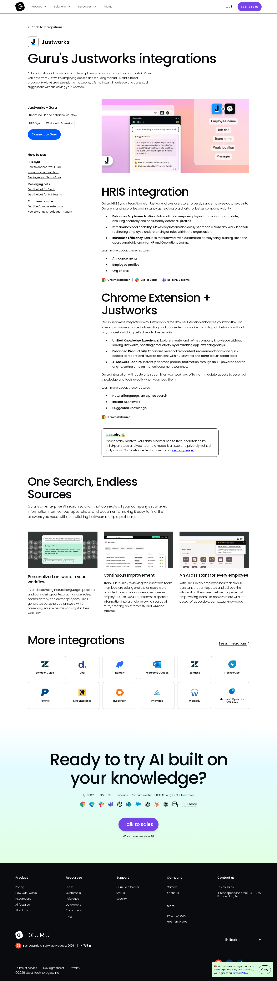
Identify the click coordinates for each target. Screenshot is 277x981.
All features (22, 905)
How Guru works (26, 893)
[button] (39, 6)
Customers (73, 893)
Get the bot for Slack (41, 189)
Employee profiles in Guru (44, 177)
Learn (69, 887)
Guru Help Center (127, 887)
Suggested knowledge (129, 408)
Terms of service (26, 968)
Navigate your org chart (43, 172)
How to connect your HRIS (44, 167)
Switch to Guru (176, 916)
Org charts (120, 271)
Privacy (75, 968)
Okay (264, 969)
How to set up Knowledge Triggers (50, 212)
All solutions (23, 910)
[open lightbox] (175, 136)
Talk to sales (249, 7)
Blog (69, 916)
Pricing (108, 6)
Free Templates (177, 921)
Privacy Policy (240, 973)
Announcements (125, 258)
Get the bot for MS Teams (45, 194)
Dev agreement (53, 968)
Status (120, 893)
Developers (73, 905)
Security (121, 899)
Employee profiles (125, 264)
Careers (172, 887)
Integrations (23, 899)
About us (173, 893)
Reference (72, 899)
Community (74, 910)
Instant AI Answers (126, 402)
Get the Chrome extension (45, 206)
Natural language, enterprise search (139, 395)
